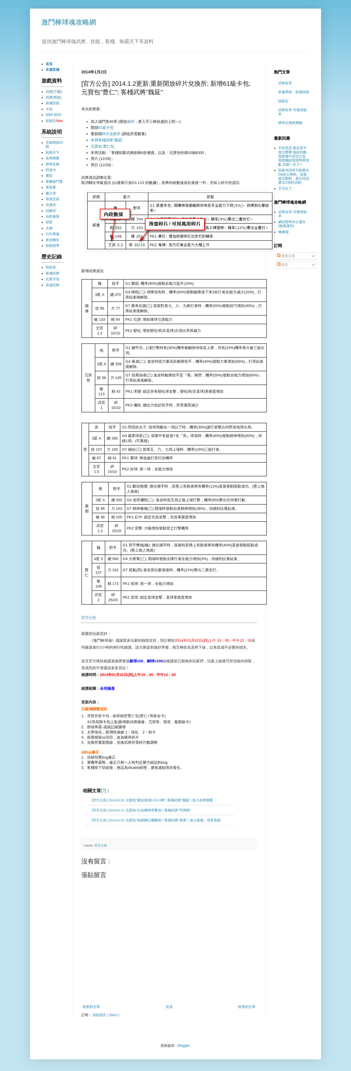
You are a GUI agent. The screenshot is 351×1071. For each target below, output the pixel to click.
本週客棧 (52, 70)
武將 (49, 92)
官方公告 (88, 617)
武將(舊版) (54, 97)
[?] (103, 790)
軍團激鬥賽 (54, 182)
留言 (282, 265)
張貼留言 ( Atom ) (105, 1015)
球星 (49, 222)
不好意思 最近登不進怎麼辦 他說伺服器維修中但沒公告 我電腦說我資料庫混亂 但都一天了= (293, 156)
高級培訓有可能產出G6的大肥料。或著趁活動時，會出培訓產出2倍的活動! (293, 176)
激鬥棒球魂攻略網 (68, 22)
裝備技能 (52, 103)
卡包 (49, 109)
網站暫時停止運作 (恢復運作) (292, 224)
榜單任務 (52, 164)
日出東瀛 (52, 234)
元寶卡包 (52, 279)
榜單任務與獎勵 (290, 123)
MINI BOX (53, 115)
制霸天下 (52, 153)
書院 (49, 176)
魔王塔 (51, 193)
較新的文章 (91, 1007)
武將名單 (285, 83)
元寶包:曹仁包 (102, 146)
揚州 (130, 121)
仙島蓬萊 (52, 216)
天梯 (49, 228)
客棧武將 (52, 273)
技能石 (51, 121)
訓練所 (51, 211)
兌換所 (51, 205)
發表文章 (286, 256)
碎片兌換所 (111, 134)
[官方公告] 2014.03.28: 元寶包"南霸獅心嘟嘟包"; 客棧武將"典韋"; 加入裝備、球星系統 (156, 820)
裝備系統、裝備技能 (293, 92)
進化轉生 (52, 240)
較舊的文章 (246, 1007)
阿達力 (51, 170)
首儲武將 (52, 285)
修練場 (283, 232)
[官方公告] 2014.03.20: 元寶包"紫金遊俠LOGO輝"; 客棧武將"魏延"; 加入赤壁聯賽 (152, 800)
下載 (57, 92)
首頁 (169, 1007)
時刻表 (51, 267)
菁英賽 (51, 187)
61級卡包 (106, 127)
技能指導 (52, 246)
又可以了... (286, 188)
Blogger (183, 1046)
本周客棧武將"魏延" (107, 140)
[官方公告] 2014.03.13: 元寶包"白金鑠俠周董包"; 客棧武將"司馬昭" (141, 810)
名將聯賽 (52, 158)
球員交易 (52, 199)
